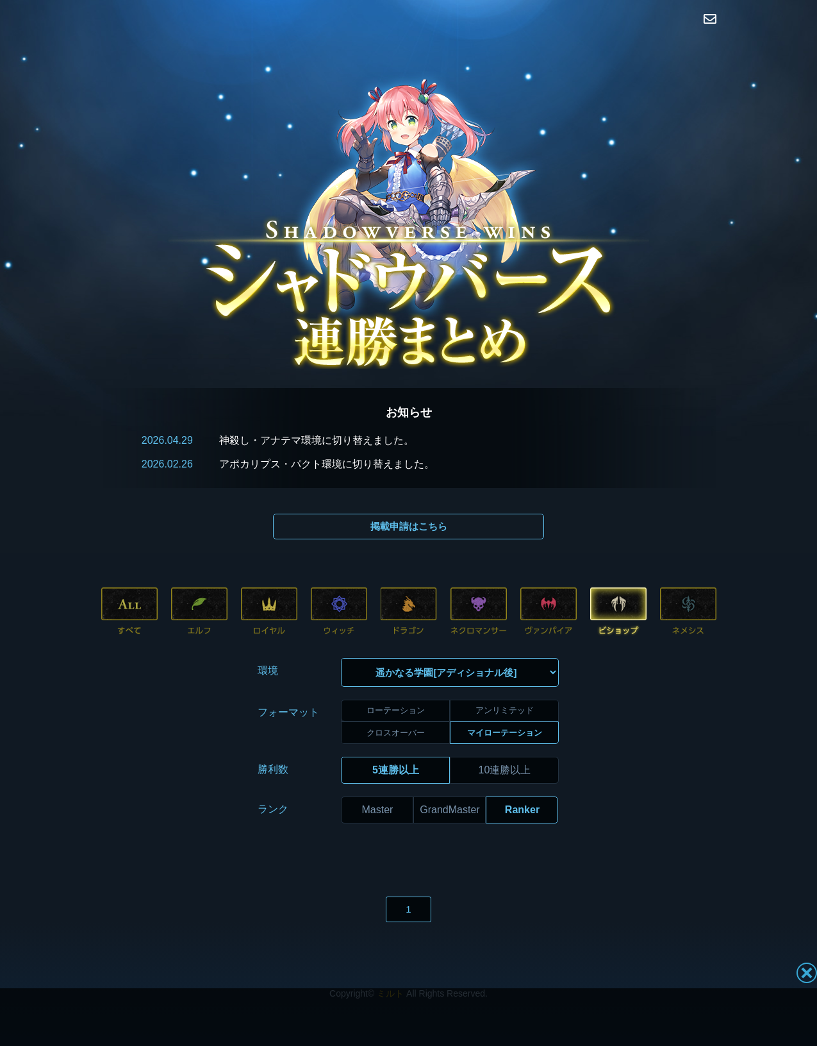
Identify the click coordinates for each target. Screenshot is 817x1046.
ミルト (390, 970)
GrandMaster (449, 786)
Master (377, 786)
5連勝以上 (395, 746)
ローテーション (396, 688)
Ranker (522, 786)
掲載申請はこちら (408, 526)
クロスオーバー (396, 709)
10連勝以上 (505, 746)
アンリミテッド (504, 688)
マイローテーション (504, 709)
